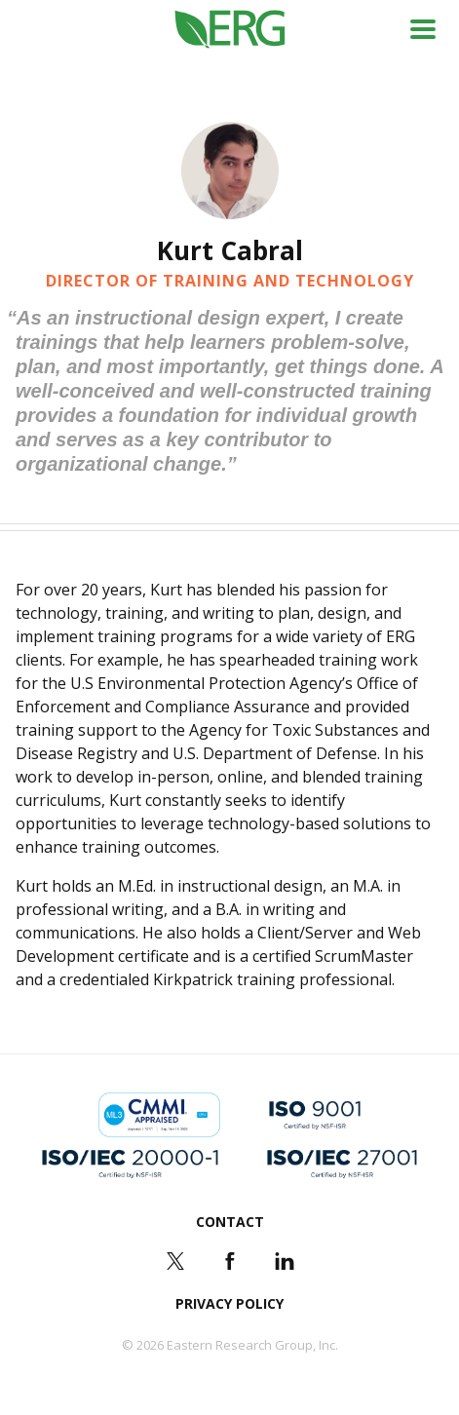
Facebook (230, 1261)
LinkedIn (284, 1261)
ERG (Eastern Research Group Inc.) (229, 30)
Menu (422, 29)
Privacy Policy (229, 1303)
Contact (230, 1221)
